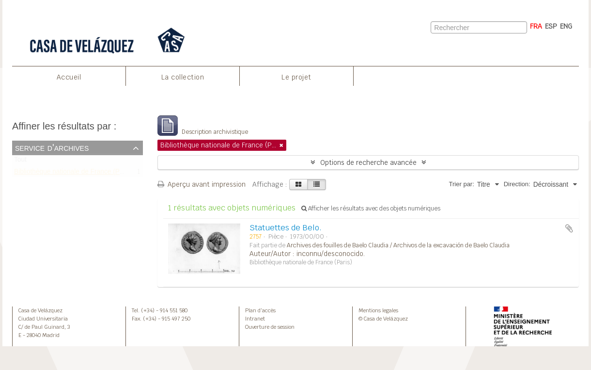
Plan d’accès (260, 310)
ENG (566, 26)
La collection (182, 77)
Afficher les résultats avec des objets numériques (370, 208)
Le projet (296, 77)
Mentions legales (378, 310)
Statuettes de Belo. (285, 228)
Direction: (517, 184)
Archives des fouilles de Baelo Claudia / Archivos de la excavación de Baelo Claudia (398, 245)
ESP (551, 26)
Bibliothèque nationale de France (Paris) (73, 173)
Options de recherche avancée (368, 162)
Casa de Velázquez (40, 310)
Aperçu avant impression (201, 184)
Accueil (69, 77)
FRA (536, 26)
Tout (20, 161)
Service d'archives (52, 147)
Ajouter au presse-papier (569, 228)
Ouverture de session (270, 326)
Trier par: (461, 184)
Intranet (255, 318)
